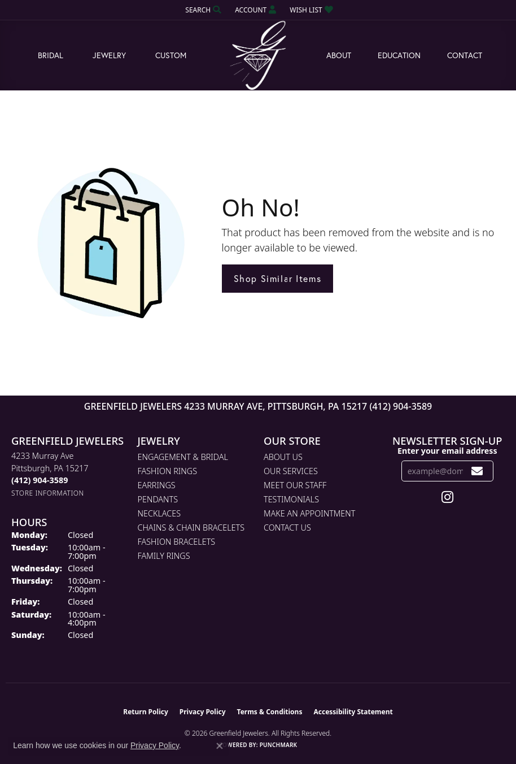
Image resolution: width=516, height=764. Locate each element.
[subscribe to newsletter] (477, 471)
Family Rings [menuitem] (164, 555)
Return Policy (145, 712)
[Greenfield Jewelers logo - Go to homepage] (258, 55)
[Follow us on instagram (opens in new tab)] (447, 497)
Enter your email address (447, 450)
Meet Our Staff (295, 485)
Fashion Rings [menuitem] (168, 471)
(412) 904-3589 (400, 406)
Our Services (291, 471)
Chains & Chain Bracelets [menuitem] (191, 527)
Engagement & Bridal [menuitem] (183, 457)
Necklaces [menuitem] (159, 513)
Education (399, 55)
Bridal (50, 55)
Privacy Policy (203, 712)
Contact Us (287, 527)
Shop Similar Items (278, 278)
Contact (464, 55)
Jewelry (109, 55)
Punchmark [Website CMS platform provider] (279, 745)
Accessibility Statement (352, 712)
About (338, 55)
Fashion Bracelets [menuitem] (177, 541)
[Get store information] (47, 493)
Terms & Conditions (270, 712)
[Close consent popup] (219, 746)
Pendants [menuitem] (158, 499)
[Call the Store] (39, 480)
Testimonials (291, 499)
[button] (202, 10)
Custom (170, 55)
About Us (283, 457)
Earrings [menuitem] (157, 485)
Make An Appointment (309, 513)
